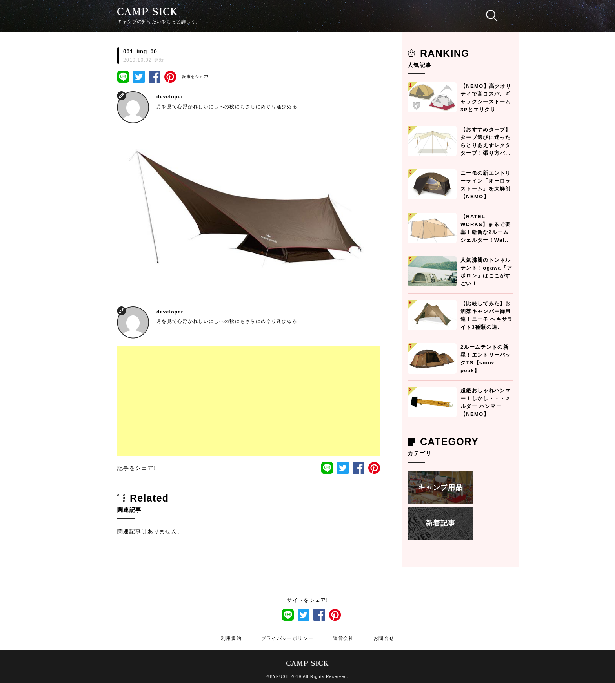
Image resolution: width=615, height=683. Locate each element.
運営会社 (343, 638)
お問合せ (383, 638)
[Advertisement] (248, 401)
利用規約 (231, 638)
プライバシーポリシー (287, 638)
